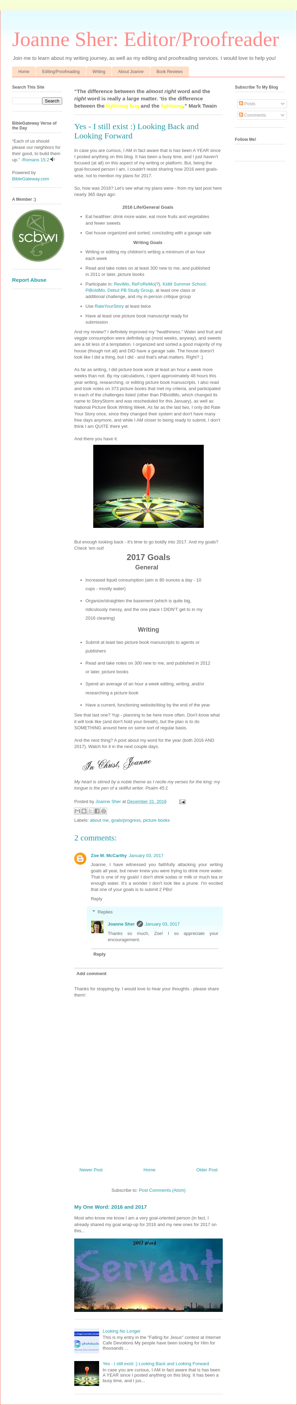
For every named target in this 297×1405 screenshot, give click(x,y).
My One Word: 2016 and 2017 (110, 1207)
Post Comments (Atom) (162, 1190)
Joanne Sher (121, 924)
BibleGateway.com (30, 178)
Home (23, 71)
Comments (252, 115)
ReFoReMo (143, 284)
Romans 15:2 (35, 159)
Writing (99, 71)
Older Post (207, 1169)
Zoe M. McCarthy (109, 855)
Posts (247, 103)
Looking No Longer (122, 1331)
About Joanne (131, 71)
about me (99, 820)
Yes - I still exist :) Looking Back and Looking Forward (156, 1363)
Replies (105, 912)
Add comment (92, 973)
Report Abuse (29, 280)
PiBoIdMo (95, 290)
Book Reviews (169, 71)
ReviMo (121, 284)
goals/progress (126, 820)
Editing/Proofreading (61, 71)
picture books (156, 820)
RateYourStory (109, 306)
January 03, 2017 (146, 855)
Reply (96, 898)
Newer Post (91, 1169)
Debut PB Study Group (130, 290)
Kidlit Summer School (184, 284)
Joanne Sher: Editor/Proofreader (145, 39)
